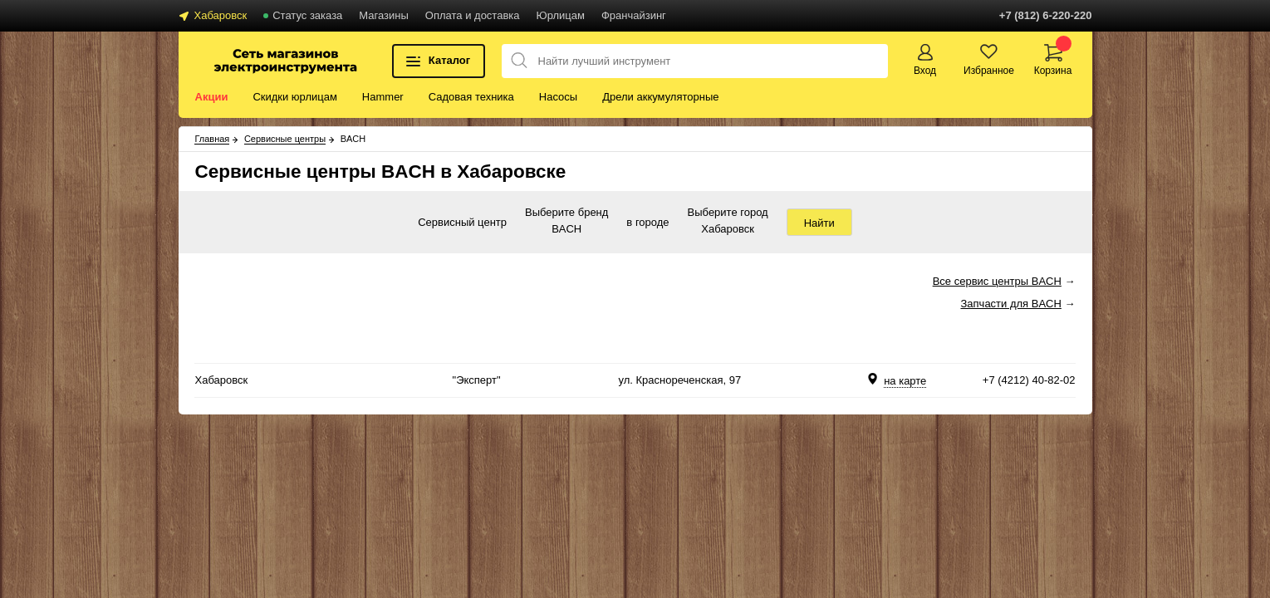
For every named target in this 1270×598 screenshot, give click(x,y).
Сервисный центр (462, 222)
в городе (647, 222)
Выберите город (728, 213)
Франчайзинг (633, 15)
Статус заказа (307, 15)
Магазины (384, 15)
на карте (905, 381)
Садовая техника (471, 97)
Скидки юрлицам (294, 97)
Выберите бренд (566, 213)
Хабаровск (221, 15)
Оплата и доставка (472, 15)
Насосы (558, 97)
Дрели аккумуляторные (660, 97)
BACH (566, 230)
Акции (211, 97)
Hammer (383, 97)
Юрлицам (561, 15)
